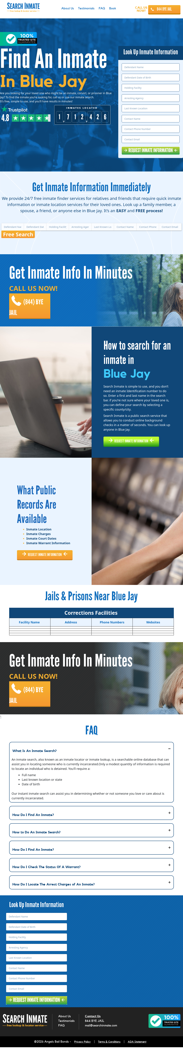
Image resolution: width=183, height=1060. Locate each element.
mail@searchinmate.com (101, 1039)
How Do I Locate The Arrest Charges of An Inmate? (53, 898)
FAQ (61, 1039)
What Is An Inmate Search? (34, 764)
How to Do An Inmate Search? (36, 846)
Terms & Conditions (109, 1055)
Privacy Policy (79, 1055)
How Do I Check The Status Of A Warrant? (46, 881)
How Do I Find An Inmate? (33, 828)
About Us (64, 1030)
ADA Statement (140, 1055)
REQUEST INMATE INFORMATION (137, 441)
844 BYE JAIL (164, 9)
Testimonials (66, 1034)
